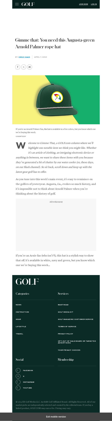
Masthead (63, 305)
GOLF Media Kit (65, 312)
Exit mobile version (56, 416)
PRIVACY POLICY (65, 334)
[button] (23, 67)
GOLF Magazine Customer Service (75, 319)
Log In (94, 4)
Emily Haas (24, 57)
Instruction (22, 312)
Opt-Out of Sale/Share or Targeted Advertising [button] (77, 342)
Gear (18, 319)
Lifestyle (21, 326)
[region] (56, 16)
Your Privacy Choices (69, 350)
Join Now (83, 4)
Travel (19, 334)
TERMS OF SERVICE (67, 326)
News (18, 305)
